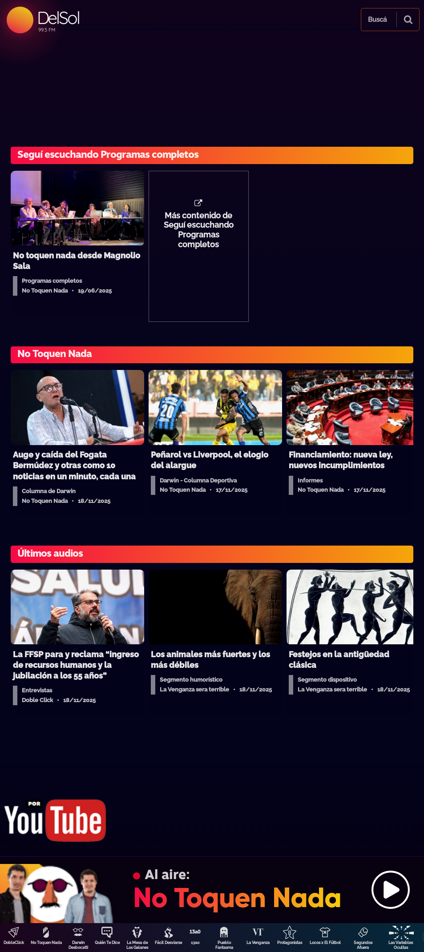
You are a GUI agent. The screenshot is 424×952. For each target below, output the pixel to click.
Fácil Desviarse (168, 942)
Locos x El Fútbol (325, 942)
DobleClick (14, 942)
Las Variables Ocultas (400, 945)
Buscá (377, 20)
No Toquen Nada (46, 942)
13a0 (195, 942)
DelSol (58, 17)
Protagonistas (289, 942)
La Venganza (258, 942)
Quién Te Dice (107, 942)
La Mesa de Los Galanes (137, 945)
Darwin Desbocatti (78, 945)
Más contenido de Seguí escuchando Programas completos (199, 230)
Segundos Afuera (363, 945)
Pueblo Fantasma (224, 945)
